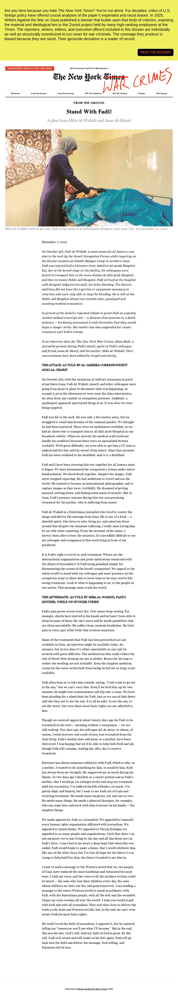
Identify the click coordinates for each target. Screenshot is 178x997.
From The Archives (66, 93)
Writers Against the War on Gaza (92, 989)
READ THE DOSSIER (155, 52)
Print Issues (161, 93)
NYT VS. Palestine (93, 93)
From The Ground (38, 93)
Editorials (15, 93)
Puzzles (141, 93)
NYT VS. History (120, 93)
